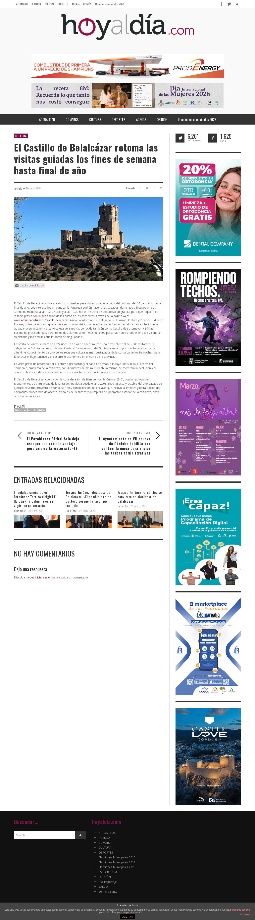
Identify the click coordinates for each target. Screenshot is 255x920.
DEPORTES (106, 852)
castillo (32, 410)
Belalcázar (20, 410)
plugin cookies (246, 914)
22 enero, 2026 (87, 510)
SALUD (103, 886)
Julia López (20, 510)
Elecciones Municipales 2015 (117, 857)
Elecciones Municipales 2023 (117, 867)
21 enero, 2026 (139, 506)
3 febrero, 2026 (35, 510)
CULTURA (21, 136)
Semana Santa (108, 891)
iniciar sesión (43, 577)
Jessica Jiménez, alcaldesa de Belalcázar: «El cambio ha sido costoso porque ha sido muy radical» (88, 499)
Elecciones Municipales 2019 (117, 862)
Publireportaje (108, 882)
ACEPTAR (127, 917)
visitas (41, 410)
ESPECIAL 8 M (108, 872)
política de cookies (240, 909)
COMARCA (105, 843)
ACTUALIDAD (107, 833)
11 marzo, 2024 (33, 188)
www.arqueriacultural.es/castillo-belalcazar (41, 320)
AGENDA (104, 838)
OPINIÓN (105, 877)
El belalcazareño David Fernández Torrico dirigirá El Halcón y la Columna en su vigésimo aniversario (35, 499)
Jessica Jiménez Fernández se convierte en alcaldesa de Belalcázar (140, 497)
